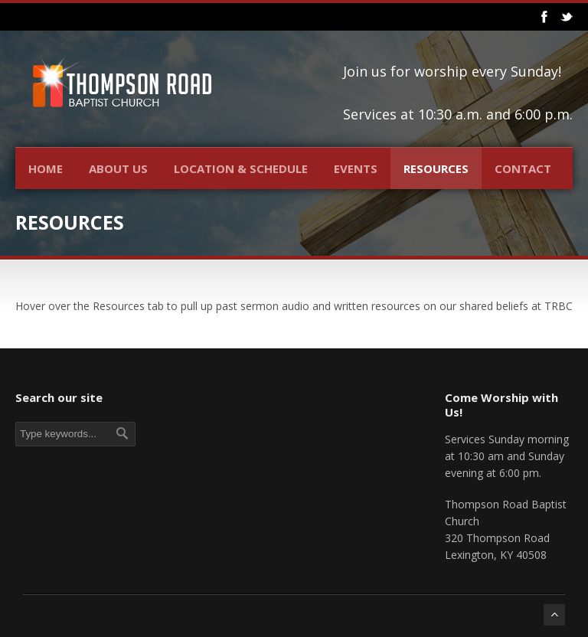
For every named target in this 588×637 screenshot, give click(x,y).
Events (355, 168)
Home (45, 168)
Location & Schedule (241, 168)
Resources (436, 168)
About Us (118, 168)
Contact (523, 168)
